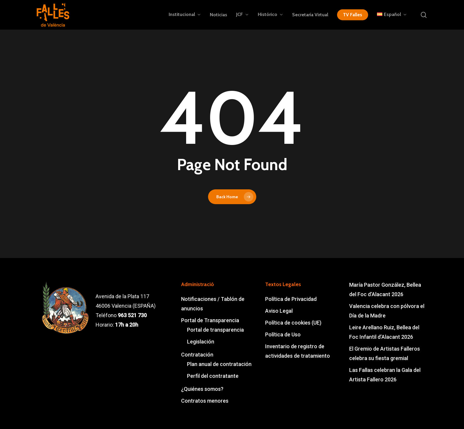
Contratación (197, 354)
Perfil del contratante (213, 376)
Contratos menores (204, 401)
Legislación (200, 341)
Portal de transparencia (215, 330)
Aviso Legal (279, 311)
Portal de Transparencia (210, 320)
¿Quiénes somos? (202, 389)
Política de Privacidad (291, 299)
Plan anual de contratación (219, 364)
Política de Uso (283, 334)
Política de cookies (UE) (293, 323)
